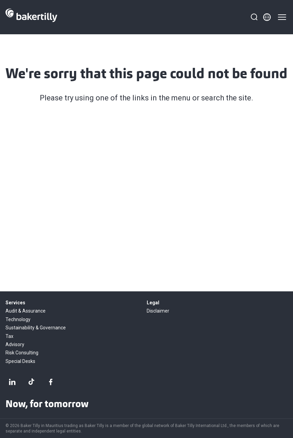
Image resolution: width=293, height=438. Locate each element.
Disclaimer (158, 311)
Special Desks (20, 361)
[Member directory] (267, 17)
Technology (17, 319)
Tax (9, 336)
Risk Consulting (21, 352)
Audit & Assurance (25, 311)
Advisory (14, 344)
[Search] (253, 17)
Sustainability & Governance (35, 327)
